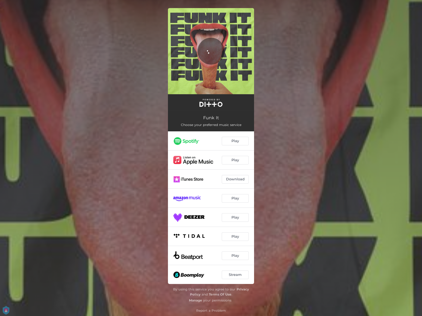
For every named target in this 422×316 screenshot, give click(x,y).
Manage (195, 300)
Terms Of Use (220, 294)
